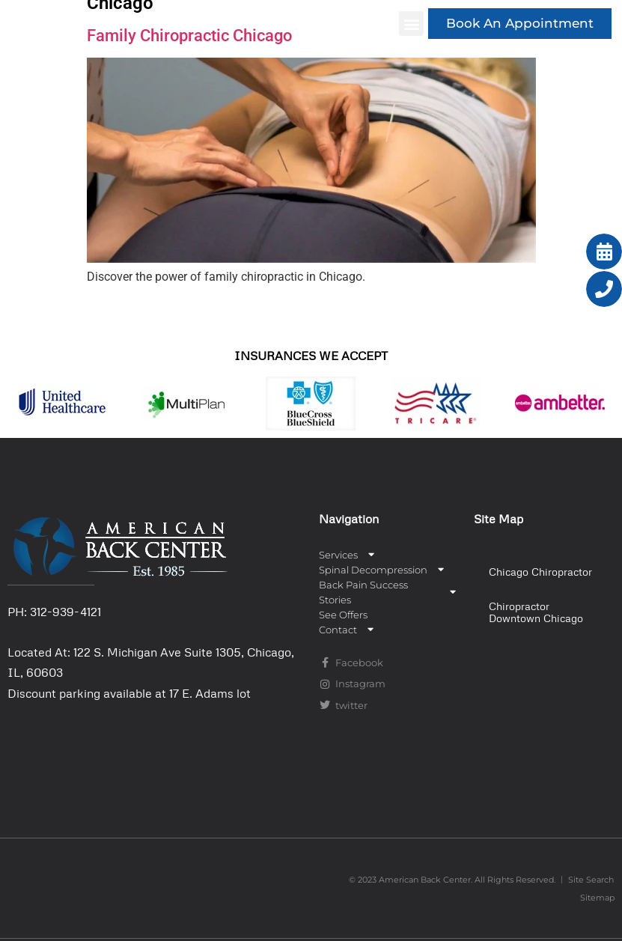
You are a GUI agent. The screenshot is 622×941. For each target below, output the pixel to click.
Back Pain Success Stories (389, 592)
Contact (347, 629)
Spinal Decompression (383, 569)
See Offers (343, 615)
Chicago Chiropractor (540, 571)
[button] (411, 23)
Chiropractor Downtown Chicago (536, 612)
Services (348, 554)
